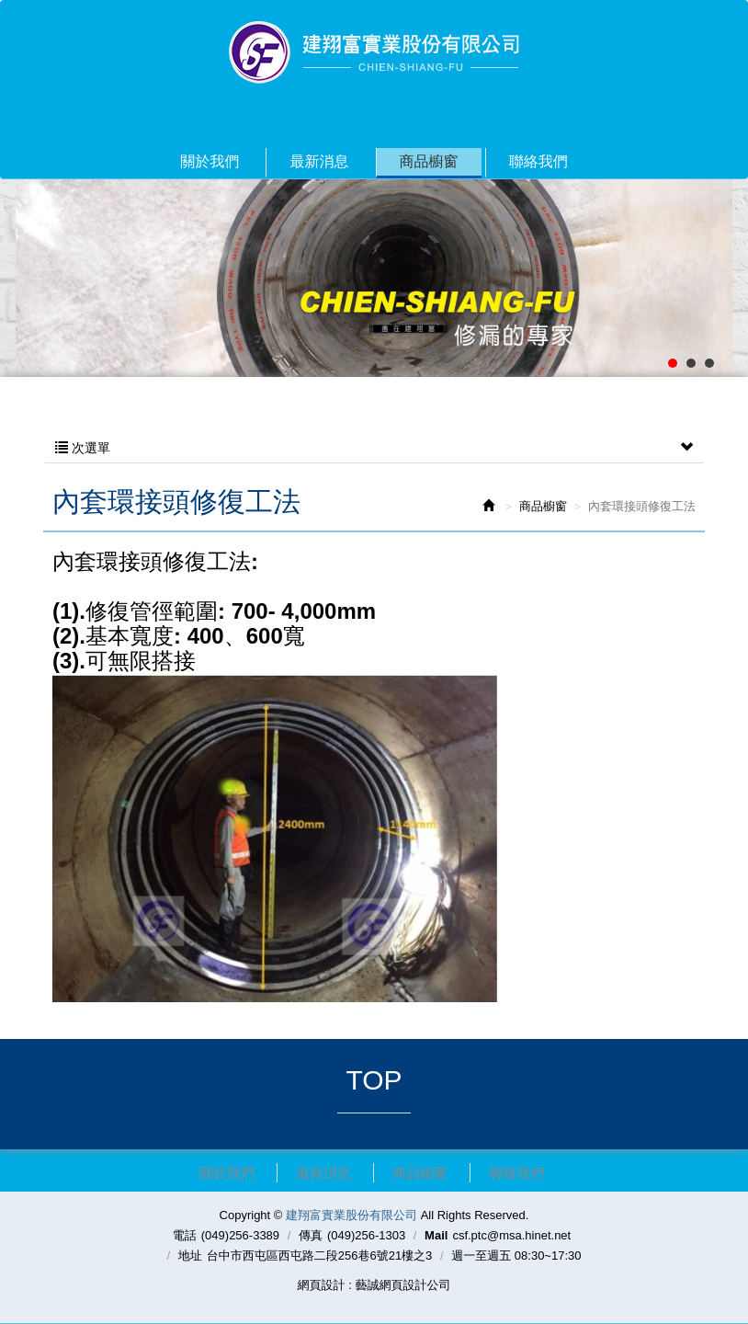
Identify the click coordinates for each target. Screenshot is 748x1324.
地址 (190, 1255)
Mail (436, 1235)
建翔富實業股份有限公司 (374, 52)
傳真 (311, 1235)
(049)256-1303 (366, 1235)
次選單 (374, 448)
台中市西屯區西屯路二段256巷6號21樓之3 (320, 1255)
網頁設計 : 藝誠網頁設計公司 (374, 1285)
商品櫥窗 (543, 506)
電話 (185, 1235)
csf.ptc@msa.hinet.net (511, 1235)
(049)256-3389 (240, 1235)
